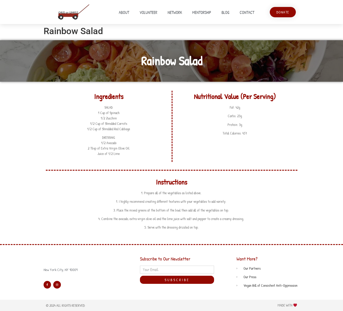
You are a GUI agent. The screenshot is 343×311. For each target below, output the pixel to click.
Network (175, 12)
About (124, 12)
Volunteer (148, 12)
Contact (247, 12)
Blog (225, 12)
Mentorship (201, 12)
